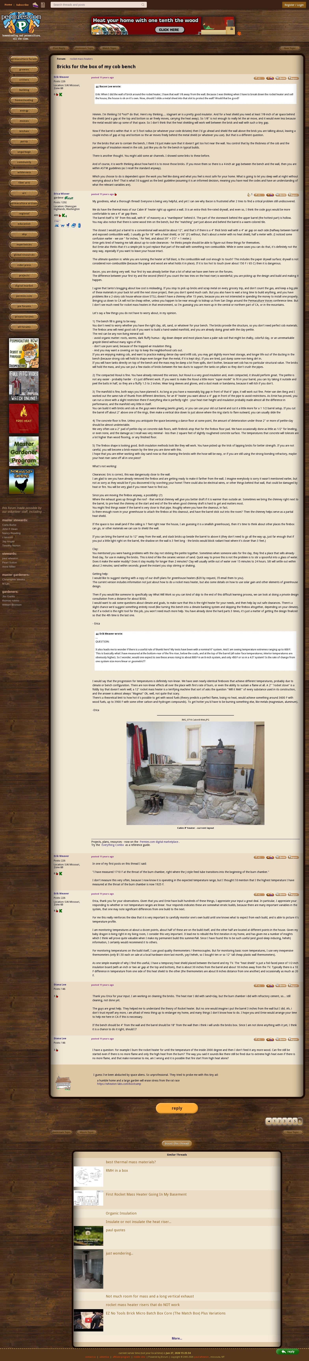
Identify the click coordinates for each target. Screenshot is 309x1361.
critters (24, 79)
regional (24, 213)
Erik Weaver (61, 77)
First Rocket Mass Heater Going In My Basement (146, 1194)
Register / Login (294, 5)
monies (24, 121)
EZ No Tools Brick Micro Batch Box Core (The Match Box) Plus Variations (166, 1313)
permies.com (24, 296)
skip (24, 234)
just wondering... (119, 1253)
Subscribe (22, 4)
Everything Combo (112, 844)
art (24, 193)
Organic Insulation (121, 1213)
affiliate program (121, 1357)
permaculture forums (24, 59)
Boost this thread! (177, 1143)
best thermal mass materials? (131, 1162)
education (24, 224)
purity (24, 141)
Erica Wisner (62, 193)
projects (24, 275)
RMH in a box (117, 1170)
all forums (24, 327)
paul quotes (115, 1230)
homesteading (24, 100)
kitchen (24, 131)
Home (8, 4)
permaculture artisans (24, 203)
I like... (57, 221)
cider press (24, 265)
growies (24, 69)
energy (24, 110)
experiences (24, 244)
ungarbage (24, 152)
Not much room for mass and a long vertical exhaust (150, 1296)
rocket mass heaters (81, 58)
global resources (24, 255)
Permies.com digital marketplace (159, 841)
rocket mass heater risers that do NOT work (143, 1305)
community (24, 162)
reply (177, 1108)
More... (177, 1338)
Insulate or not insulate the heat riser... (138, 1222)
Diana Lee (60, 984)
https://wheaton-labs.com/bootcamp (119, 1083)
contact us (90, 1357)
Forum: (61, 58)
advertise (104, 1357)
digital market (24, 285)
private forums (24, 316)
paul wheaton (201, 1357)
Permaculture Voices (260, 300)
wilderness (24, 172)
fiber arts (24, 182)
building (24, 90)
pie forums (24, 306)
